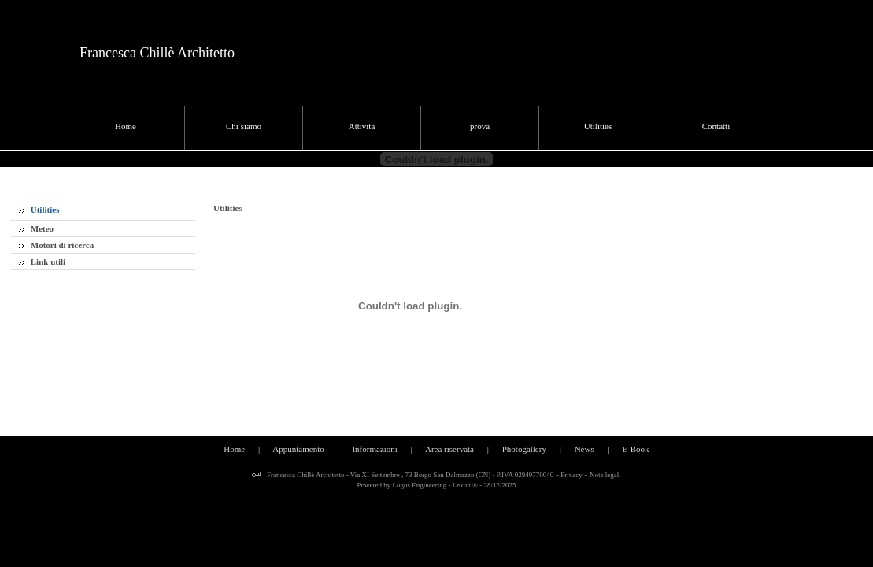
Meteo (36, 228)
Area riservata (449, 449)
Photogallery (524, 449)
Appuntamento (298, 449)
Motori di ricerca (56, 245)
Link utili (42, 261)
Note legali (605, 475)
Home (234, 449)
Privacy (571, 475)
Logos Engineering (420, 485)
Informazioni (374, 449)
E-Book (635, 449)
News (584, 449)
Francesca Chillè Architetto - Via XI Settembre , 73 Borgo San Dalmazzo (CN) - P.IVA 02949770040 (409, 475)
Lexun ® (465, 485)
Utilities (39, 209)
